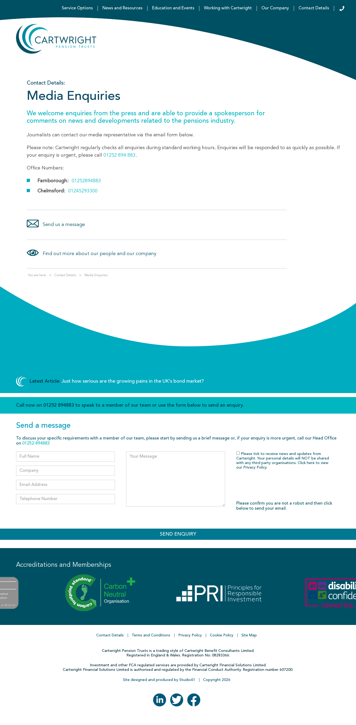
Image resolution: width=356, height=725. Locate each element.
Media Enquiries (96, 275)
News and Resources (122, 8)
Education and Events (173, 8)
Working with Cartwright (228, 8)
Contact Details (314, 8)
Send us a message (64, 224)
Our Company (275, 8)
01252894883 (86, 181)
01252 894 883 (119, 155)
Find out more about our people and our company (99, 253)
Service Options (77, 8)
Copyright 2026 (216, 680)
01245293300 (83, 191)
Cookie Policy (221, 635)
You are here (37, 275)
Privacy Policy (254, 467)
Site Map (249, 635)
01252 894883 (58, 405)
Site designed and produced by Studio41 (159, 680)
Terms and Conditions (151, 635)
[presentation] (277, 485)
